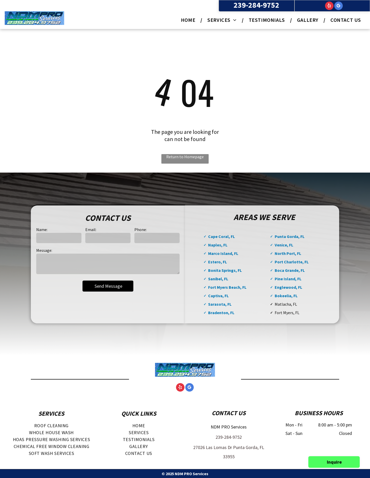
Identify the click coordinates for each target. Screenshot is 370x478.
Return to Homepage (185, 156)
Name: (42, 229)
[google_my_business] (338, 6)
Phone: (140, 229)
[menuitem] (189, 20)
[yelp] (329, 6)
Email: (90, 229)
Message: (44, 250)
